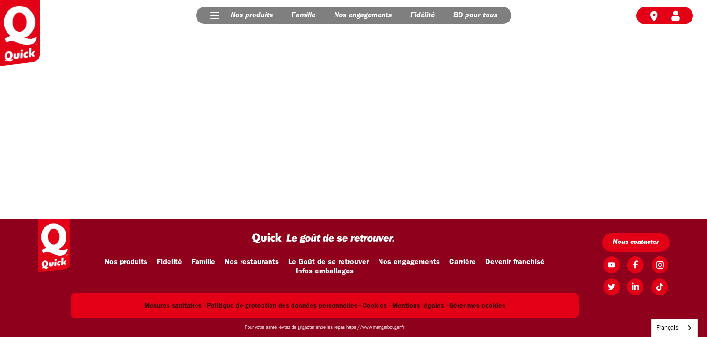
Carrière (462, 262)
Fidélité (422, 15)
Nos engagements (363, 15)
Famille (303, 15)
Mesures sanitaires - (174, 305)
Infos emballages (325, 271)
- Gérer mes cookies (475, 305)
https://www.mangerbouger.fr (375, 327)
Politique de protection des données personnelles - (284, 305)
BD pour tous (475, 15)
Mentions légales (418, 305)
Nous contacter (636, 242)
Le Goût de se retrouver (328, 262)
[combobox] (674, 328)
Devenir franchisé (515, 262)
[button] (214, 15)
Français (667, 328)
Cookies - (376, 305)
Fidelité (169, 262)
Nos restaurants (252, 262)
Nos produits (252, 15)
